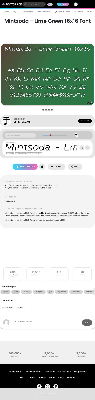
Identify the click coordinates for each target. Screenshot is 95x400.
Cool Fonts (50, 371)
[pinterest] (55, 386)
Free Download (25, 166)
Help (22, 377)
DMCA (61, 377)
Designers (78, 11)
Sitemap (71, 377)
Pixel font (41, 213)
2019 (13, 272)
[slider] (50, 135)
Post (87, 322)
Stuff (89, 11)
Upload (63, 4)
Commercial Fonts (33, 371)
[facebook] (39, 386)
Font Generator (44, 11)
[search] (34, 4)
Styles (16, 11)
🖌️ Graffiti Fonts (62, 11)
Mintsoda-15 (22, 122)
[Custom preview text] (20, 135)
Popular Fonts (15, 371)
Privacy (42, 377)
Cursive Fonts (64, 371)
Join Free (87, 4)
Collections (28, 11)
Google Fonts (80, 371)
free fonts (15, 356)
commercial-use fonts (49, 356)
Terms (52, 377)
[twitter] (47, 386)
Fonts (6, 11)
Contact (85, 121)
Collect (56, 166)
